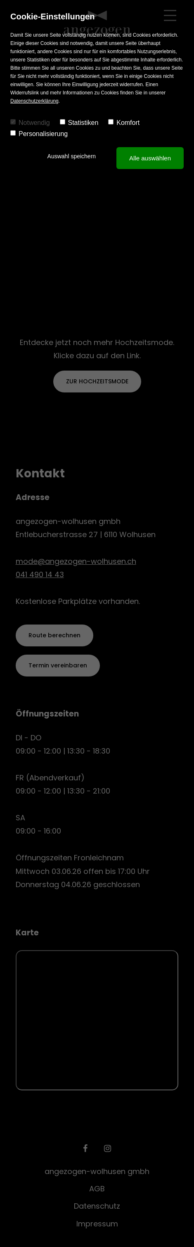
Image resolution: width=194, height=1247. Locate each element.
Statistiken (79, 122)
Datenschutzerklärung (34, 101)
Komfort (124, 122)
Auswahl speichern (71, 156)
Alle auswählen (150, 158)
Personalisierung (39, 133)
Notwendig (30, 122)
